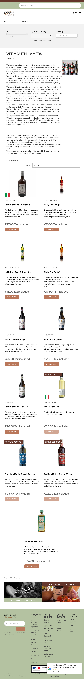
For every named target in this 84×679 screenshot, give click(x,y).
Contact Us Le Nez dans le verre (48, 628)
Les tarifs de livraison (61, 621)
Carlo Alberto (10, 200)
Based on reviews (58, 672)
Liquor (33, 652)
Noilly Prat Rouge (52, 204)
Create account (73, 630)
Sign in (72, 625)
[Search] (50, 5)
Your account (74, 616)
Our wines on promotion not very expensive (34, 622)
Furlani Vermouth (52, 406)
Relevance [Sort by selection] (56, 165)
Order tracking (73, 620)
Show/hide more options (42, 41)
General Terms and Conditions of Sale (15, 676)
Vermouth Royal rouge (15, 339)
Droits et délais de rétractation (61, 628)
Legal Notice (8, 674)
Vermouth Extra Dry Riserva (17, 204)
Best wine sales (34, 643)
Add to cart (12, 229)
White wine (35, 655)
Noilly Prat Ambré (52, 272)
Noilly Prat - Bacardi (51, 200)
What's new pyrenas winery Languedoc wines (35, 634)
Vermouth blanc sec (33, 541)
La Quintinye (9, 335)
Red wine (34, 662)
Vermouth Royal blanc (54, 339)
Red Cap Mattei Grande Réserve (58, 474)
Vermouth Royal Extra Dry (16, 406)
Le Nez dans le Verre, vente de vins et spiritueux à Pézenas (64, 666)
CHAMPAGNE (36, 648)
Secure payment (47, 621)
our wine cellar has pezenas (47, 648)
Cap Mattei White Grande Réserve (20, 474)
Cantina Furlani (50, 402)
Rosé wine (34, 659)
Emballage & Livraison (48, 655)
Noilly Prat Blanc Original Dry (18, 272)
